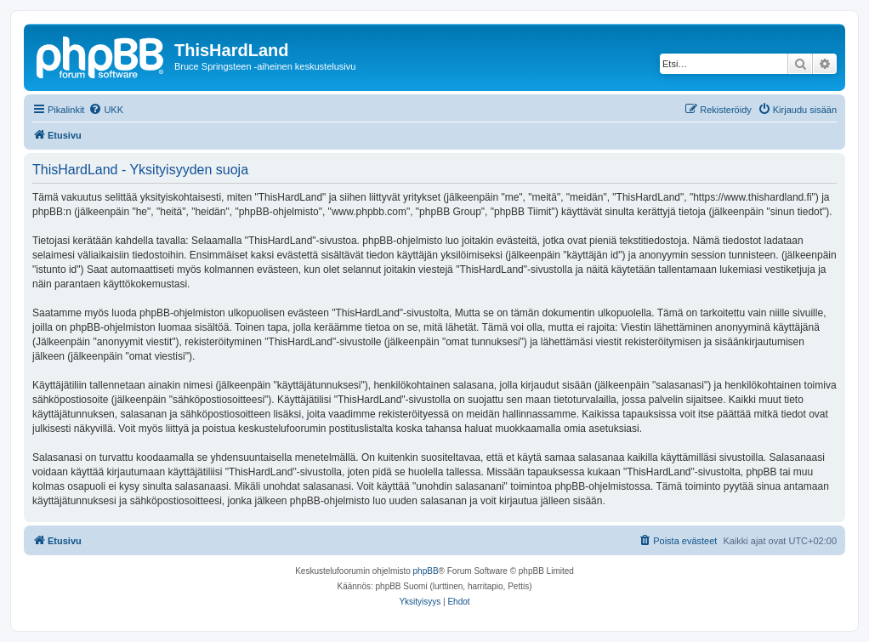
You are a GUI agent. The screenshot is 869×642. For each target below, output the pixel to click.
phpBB (426, 571)
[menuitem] (105, 109)
